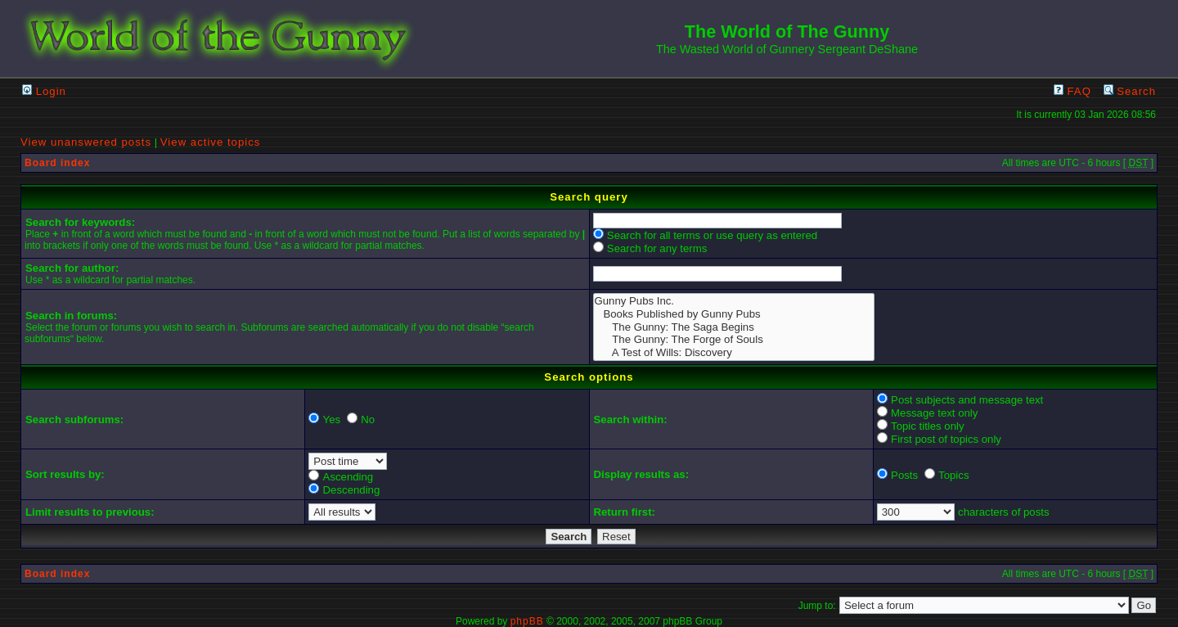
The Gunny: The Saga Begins (734, 327)
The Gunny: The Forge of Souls (734, 339)
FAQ (1072, 91)
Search (1130, 91)
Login (44, 91)
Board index (57, 163)
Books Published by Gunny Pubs (734, 314)
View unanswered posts (85, 142)
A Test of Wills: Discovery (734, 352)
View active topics (210, 142)
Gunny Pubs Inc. (734, 301)
